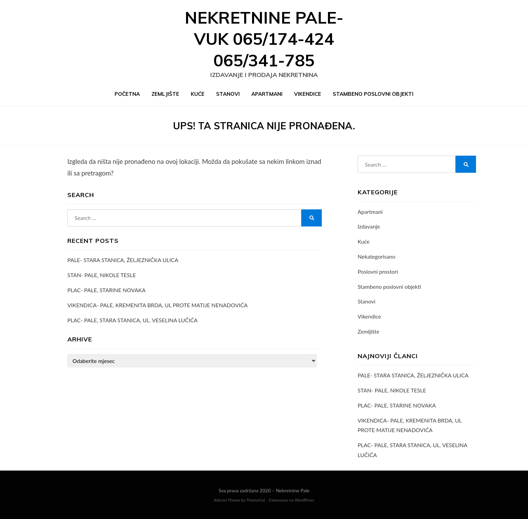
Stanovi (228, 94)
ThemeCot (255, 500)
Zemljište (165, 94)
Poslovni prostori (378, 271)
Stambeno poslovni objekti (373, 94)
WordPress (304, 500)
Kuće (197, 94)
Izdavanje (369, 226)
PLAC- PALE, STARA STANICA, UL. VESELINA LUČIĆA (132, 320)
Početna (127, 94)
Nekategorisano (376, 256)
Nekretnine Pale (292, 490)
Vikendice (307, 94)
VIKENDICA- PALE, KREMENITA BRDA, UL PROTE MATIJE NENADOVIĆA (157, 305)
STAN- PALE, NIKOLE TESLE (101, 275)
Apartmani (266, 94)
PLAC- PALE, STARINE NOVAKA (106, 290)
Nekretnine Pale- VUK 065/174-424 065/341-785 (264, 38)
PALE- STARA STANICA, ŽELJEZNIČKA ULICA (122, 260)
